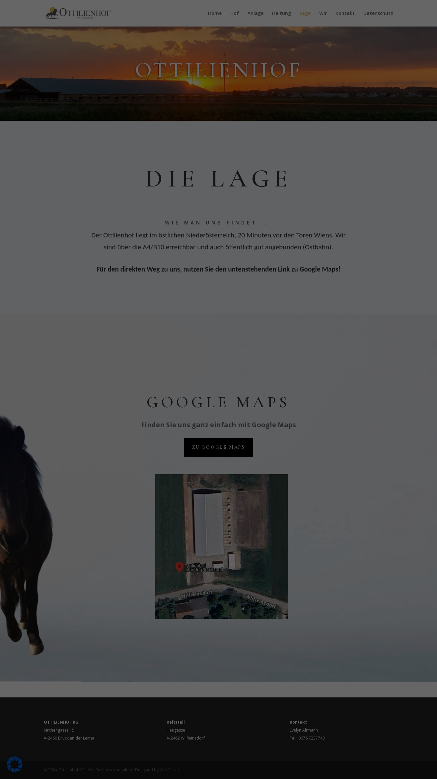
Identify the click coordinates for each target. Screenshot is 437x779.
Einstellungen (143, 116)
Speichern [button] (282, 138)
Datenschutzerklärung (119, 109)
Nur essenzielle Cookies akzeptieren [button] (218, 157)
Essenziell (242, 23)
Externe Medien (249, 57)
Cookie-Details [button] (218, 194)
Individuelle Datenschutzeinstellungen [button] (218, 177)
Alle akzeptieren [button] (155, 138)
